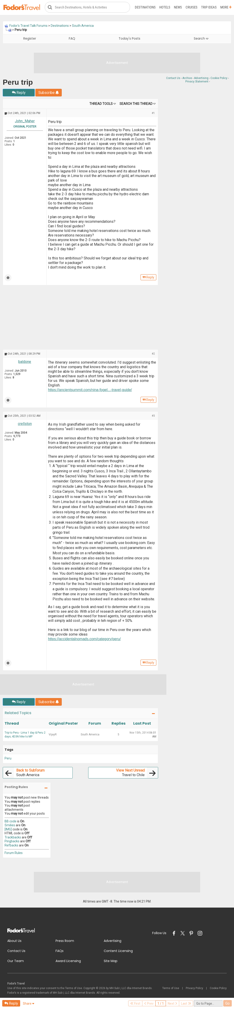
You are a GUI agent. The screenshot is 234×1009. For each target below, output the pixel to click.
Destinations (145, 7)
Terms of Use (170, 988)
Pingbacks (12, 841)
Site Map (110, 961)
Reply (19, 93)
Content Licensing (118, 951)
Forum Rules (14, 853)
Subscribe (48, 93)
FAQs (60, 951)
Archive (187, 78)
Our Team (15, 961)
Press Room (65, 940)
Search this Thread (136, 104)
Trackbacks (13, 837)
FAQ (72, 38)
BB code (10, 821)
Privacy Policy (194, 988)
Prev (149, 1003)
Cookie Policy (218, 78)
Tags (9, 749)
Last (186, 1003)
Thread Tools (101, 104)
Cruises (191, 7)
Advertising (201, 78)
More (226, 7)
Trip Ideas (209, 7)
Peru (8, 758)
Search (201, 38)
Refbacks (11, 845)
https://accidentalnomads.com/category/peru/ (84, 639)
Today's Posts (129, 38)
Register (29, 38)
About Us (14, 940)
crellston (25, 424)
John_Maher (25, 121)
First (135, 1003)
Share (28, 1003)
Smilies (10, 825)
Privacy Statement (196, 81)
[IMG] (8, 829)
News (178, 7)
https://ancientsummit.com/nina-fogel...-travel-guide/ (90, 390)
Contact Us (173, 78)
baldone (24, 362)
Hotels (164, 7)
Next (172, 1003)
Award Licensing (68, 961)
